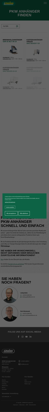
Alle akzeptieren (11, 213)
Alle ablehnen (24, 213)
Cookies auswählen (10, 207)
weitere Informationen (10, 202)
